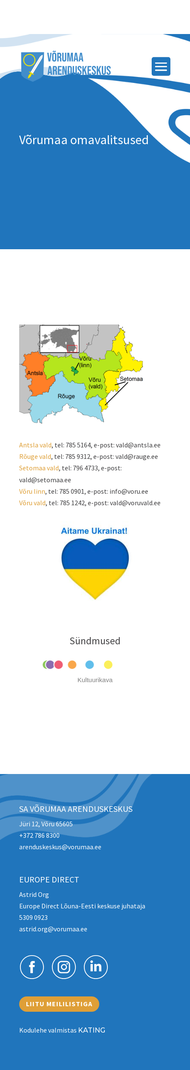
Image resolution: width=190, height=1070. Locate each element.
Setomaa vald (39, 468)
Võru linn (32, 491)
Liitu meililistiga (59, 1003)
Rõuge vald (35, 456)
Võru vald (32, 502)
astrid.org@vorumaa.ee (53, 929)
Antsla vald (35, 445)
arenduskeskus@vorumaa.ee (60, 846)
